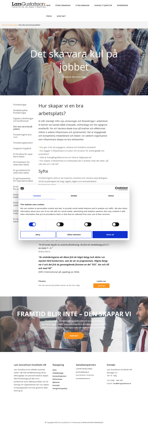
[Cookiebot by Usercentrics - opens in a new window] (117, 188)
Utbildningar (79, 5)
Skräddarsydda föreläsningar (20, 108)
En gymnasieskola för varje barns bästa (23, 171)
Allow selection (74, 235)
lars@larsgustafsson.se (122, 381)
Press (129, 5)
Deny (38, 235)
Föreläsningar (61, 5)
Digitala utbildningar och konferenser (22, 116)
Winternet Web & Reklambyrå (93, 420)
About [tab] (111, 196)
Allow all (110, 235)
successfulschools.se (83, 376)
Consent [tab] (37, 196)
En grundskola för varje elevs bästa (21, 163)
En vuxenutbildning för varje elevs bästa (22, 178)
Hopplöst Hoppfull (21, 142)
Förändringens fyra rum (22, 131)
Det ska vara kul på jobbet (22, 123)
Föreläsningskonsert (22, 137)
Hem (48, 5)
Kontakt (50, 15)
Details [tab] (74, 196)
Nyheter (56, 380)
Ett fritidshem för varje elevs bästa (21, 156)
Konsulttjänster (99, 5)
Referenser (117, 5)
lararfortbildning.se (82, 369)
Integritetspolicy (60, 386)
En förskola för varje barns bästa (22, 148)
